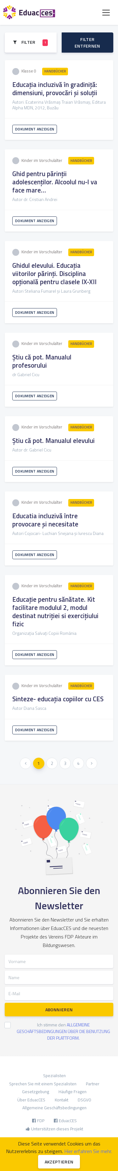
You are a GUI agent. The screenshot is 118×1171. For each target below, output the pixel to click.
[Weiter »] (91, 763)
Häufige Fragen (73, 1091)
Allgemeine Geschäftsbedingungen (54, 1108)
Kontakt (61, 1100)
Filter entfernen (87, 42)
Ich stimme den (63, 1031)
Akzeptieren (59, 1161)
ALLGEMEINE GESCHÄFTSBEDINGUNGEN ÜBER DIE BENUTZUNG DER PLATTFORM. (63, 1031)
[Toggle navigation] (106, 12)
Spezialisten (54, 1075)
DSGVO (84, 1100)
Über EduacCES (31, 1100)
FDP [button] (38, 1120)
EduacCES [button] (65, 1120)
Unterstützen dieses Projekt (54, 1129)
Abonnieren (59, 1009)
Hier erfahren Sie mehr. (88, 1151)
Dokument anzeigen (34, 129)
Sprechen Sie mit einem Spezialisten (42, 1084)
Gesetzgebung (35, 1091)
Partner (92, 1084)
